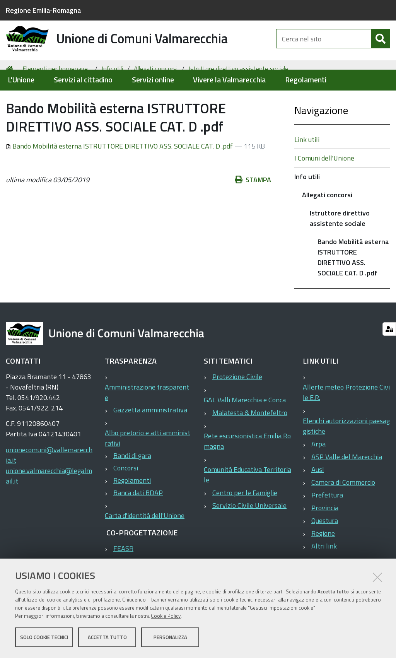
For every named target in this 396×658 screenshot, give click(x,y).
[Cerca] (380, 45)
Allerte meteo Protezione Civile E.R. (346, 422)
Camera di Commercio (343, 512)
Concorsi (125, 498)
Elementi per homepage (55, 99)
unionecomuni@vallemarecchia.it (49, 485)
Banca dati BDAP (138, 523)
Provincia (324, 538)
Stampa (253, 210)
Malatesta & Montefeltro (249, 443)
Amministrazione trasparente (147, 422)
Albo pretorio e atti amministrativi (147, 468)
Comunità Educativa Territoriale (247, 504)
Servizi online (153, 79)
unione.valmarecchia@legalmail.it (49, 506)
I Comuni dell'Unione (324, 188)
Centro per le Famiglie (244, 523)
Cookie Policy (166, 616)
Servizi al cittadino (83, 79)
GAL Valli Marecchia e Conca (245, 430)
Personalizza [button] (170, 638)
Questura (324, 550)
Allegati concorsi (156, 99)
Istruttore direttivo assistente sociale (238, 99)
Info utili (112, 99)
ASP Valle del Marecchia (346, 487)
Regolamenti (305, 79)
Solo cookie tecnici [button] (44, 638)
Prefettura (327, 525)
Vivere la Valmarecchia (229, 79)
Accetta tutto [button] (107, 638)
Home (11, 99)
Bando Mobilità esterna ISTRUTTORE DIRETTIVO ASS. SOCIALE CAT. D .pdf (120, 176)
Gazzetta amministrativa (150, 440)
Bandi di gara (132, 485)
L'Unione (21, 79)
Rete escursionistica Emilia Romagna (247, 471)
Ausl (317, 499)
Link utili (306, 169)
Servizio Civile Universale (249, 535)
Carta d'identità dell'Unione (144, 545)
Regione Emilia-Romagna (43, 10)
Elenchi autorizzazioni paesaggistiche (346, 456)
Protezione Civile (237, 407)
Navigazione (321, 140)
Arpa (318, 474)
